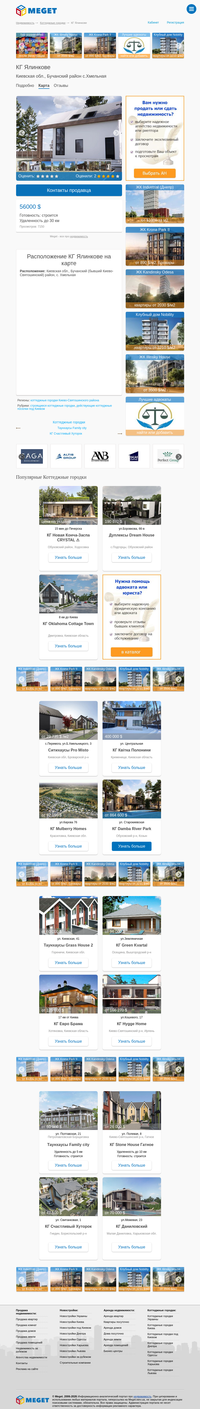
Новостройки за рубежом (75, 1353)
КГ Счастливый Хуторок (66, 430)
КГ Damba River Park (131, 825)
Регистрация (175, 22)
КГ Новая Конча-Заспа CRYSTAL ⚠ (68, 534)
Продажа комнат (26, 1321)
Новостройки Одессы (73, 1336)
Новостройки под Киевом (75, 1324)
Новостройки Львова (73, 1347)
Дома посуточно (114, 1330)
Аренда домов (113, 1324)
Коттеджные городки (52, 22)
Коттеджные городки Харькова (160, 1359)
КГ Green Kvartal (131, 942)
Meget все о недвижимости (33, 1396)
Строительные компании (75, 1359)
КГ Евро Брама (68, 1020)
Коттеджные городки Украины (160, 1314)
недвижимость (79, 232)
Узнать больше (68, 554)
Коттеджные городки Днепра (160, 1341)
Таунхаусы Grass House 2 (68, 942)
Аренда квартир (114, 1312)
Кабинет (153, 22)
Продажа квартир (27, 1315)
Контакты (22, 1359)
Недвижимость (25, 22)
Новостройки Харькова (74, 1341)
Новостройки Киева (72, 1318)
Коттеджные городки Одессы (160, 1350)
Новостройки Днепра (73, 1330)
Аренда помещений (116, 1341)
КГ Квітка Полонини (132, 747)
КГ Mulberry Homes (68, 825)
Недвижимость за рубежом (27, 1346)
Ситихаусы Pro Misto (68, 747)
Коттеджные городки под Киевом (163, 1332)
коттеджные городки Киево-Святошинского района (64, 397)
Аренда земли (112, 1336)
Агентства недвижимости (31, 1353)
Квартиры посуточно (116, 1318)
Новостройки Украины (73, 1312)
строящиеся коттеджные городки (52, 402)
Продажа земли (26, 1333)
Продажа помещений (29, 1339)
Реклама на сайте (27, 1365)
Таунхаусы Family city (71, 424)
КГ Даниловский (131, 1223)
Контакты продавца (69, 187)
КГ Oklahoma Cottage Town (68, 620)
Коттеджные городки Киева (160, 1323)
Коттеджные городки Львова (160, 1368)
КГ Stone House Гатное (131, 1141)
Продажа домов (26, 1327)
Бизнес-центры (113, 1347)
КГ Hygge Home (131, 1020)
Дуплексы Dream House (131, 532)
